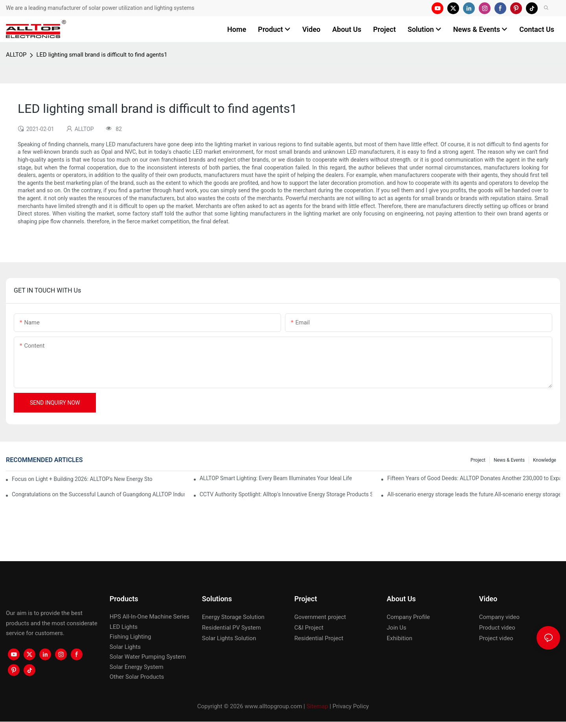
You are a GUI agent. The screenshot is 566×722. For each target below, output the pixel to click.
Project (477, 460)
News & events (509, 460)
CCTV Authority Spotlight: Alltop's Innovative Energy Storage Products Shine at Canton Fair (286, 494)
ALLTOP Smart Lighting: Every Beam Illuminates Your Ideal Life (276, 478)
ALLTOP (16, 54)
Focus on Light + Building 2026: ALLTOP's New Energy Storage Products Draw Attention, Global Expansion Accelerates (82, 479)
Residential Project (319, 638)
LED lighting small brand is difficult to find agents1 (101, 54)
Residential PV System (231, 627)
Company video (499, 617)
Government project (320, 617)
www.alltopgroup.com (273, 706)
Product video (497, 627)
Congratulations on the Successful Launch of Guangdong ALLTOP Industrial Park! (98, 494)
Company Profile (408, 617)
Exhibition (399, 638)
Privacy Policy (351, 706)
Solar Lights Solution (229, 638)
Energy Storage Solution (233, 617)
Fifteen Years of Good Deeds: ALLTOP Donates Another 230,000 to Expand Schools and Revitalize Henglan (473, 478)
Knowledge (544, 460)
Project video (496, 638)
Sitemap (317, 706)
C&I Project (308, 627)
